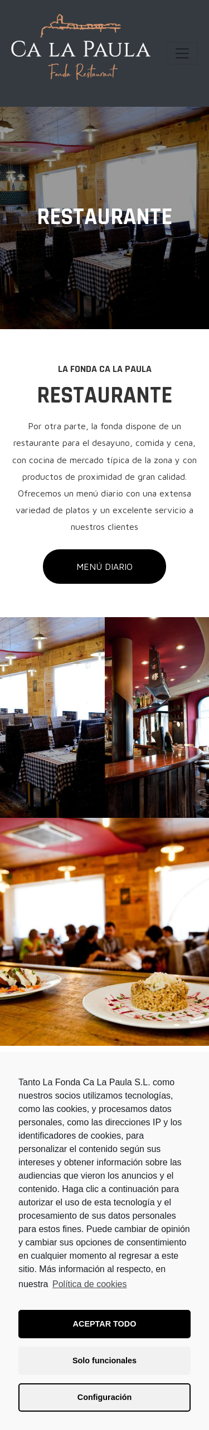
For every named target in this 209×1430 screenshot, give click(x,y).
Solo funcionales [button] (104, 1360)
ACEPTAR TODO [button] (105, 1323)
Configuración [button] (104, 1397)
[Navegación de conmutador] (182, 53)
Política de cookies (89, 1284)
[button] (104, 566)
